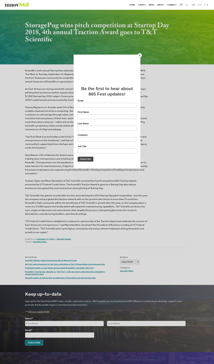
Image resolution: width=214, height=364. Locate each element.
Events (141, 5)
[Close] (140, 55)
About (160, 5)
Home (132, 5)
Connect (171, 5)
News (151, 5)
